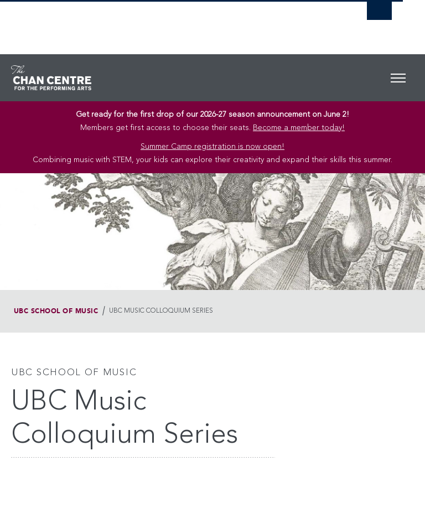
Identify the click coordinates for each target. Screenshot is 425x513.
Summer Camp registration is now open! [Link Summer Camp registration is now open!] (212, 147)
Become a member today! (299, 128)
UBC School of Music (56, 311)
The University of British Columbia (173, 23)
